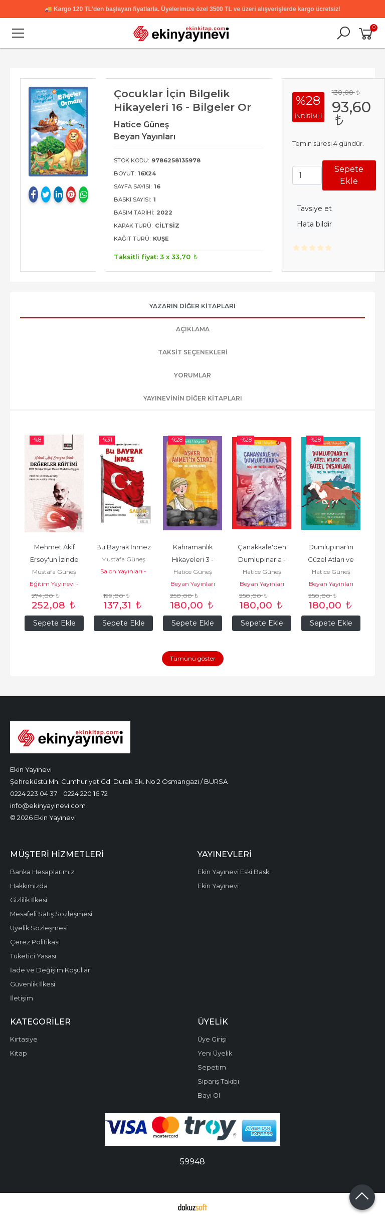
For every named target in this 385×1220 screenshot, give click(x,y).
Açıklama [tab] (193, 329)
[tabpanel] (58, 131)
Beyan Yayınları (192, 583)
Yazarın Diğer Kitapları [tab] (192, 306)
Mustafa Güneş (54, 571)
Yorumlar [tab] (192, 375)
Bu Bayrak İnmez (123, 547)
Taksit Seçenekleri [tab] (193, 352)
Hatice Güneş (192, 571)
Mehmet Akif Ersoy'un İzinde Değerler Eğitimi (54, 559)
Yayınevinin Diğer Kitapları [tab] (192, 398)
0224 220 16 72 (85, 793)
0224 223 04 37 (33, 793)
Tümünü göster (193, 658)
